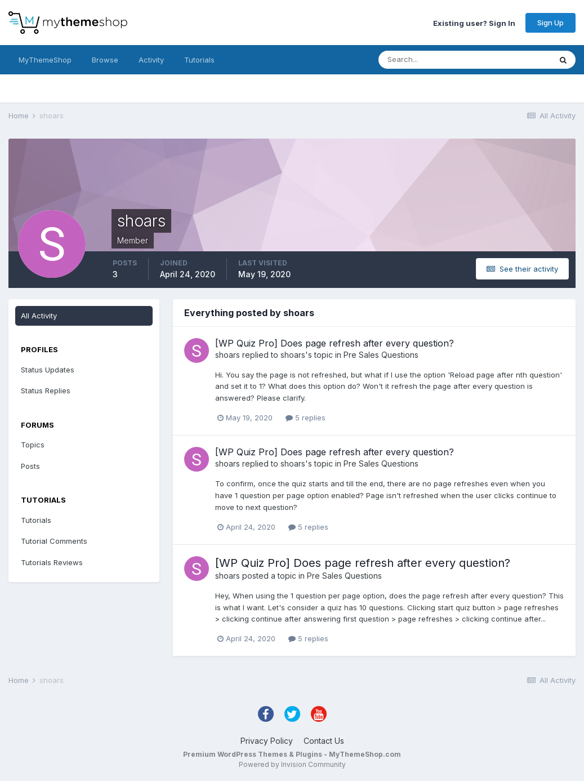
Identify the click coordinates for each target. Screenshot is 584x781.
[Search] (428, 60)
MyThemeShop (45, 59)
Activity (151, 59)
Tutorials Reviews (52, 562)
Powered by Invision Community (292, 764)
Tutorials (199, 59)
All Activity (39, 315)
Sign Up (550, 22)
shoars (227, 355)
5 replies (306, 417)
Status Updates (47, 369)
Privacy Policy (266, 741)
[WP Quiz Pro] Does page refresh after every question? (334, 343)
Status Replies (45, 390)
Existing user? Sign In (474, 22)
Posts (30, 466)
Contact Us (324, 741)
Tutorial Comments (54, 540)
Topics (32, 444)
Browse (105, 59)
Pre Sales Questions (381, 355)
